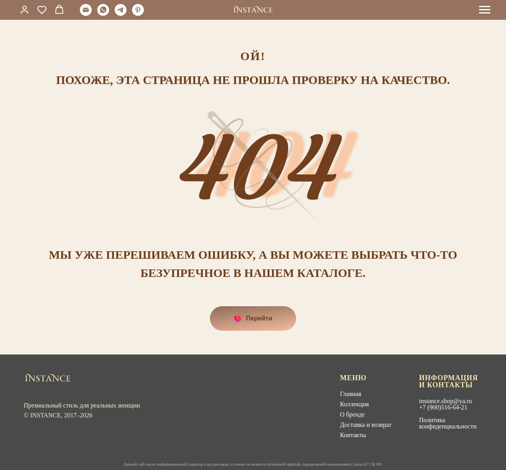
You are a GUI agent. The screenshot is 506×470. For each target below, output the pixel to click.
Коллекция (354, 404)
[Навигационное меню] (484, 10)
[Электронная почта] (86, 13)
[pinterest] (138, 13)
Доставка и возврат (365, 424)
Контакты (353, 435)
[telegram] (120, 13)
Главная (350, 393)
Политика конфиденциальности (448, 423)
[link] (24, 9)
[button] (42, 9)
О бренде (352, 414)
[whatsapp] (103, 13)
